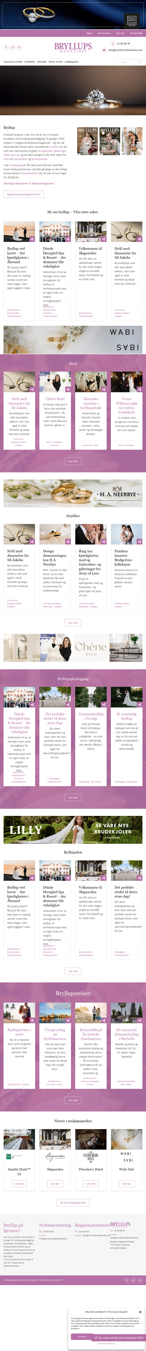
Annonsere (104, 33)
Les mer (19, 1183)
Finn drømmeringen (52, 604)
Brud (49, 442)
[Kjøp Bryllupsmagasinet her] (24, 194)
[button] (140, 1312)
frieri (6, 159)
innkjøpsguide (17, 165)
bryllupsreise (39, 159)
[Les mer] (73, 461)
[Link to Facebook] (6, 47)
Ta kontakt (136, 33)
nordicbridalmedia (97, 1235)
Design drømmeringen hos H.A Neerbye (54, 558)
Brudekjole (57, 442)
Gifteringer (48, 607)
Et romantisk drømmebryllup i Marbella (127, 1034)
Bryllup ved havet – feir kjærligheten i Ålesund (18, 255)
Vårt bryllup (96, 782)
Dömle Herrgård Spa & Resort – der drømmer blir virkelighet (54, 257)
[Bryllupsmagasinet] (73, 47)
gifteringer (60, 151)
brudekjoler (45, 151)
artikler (54, 146)
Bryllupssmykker (122, 313)
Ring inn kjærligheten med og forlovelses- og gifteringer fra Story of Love (90, 562)
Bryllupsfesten (13, 310)
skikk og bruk (12, 155)
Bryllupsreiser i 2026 (19, 1032)
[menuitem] (89, 33)
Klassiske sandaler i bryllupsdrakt (90, 403)
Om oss (120, 33)
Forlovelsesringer (86, 604)
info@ (86, 1235)
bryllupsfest (20, 159)
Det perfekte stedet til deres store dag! (55, 718)
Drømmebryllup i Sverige (91, 716)
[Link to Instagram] (12, 47)
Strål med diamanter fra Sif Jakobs (125, 253)
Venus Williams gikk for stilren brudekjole (126, 405)
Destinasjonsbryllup (90, 1081)
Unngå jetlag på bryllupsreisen (55, 1034)
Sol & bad (50, 1085)
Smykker (118, 316)
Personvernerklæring (106, 1344)
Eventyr (25, 1085)
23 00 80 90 (123, 43)
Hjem (89, 33)
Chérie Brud (55, 399)
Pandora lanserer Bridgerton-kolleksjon (124, 558)
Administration (33, 1280)
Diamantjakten (29, 173)
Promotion (47, 313)
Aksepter (82, 1336)
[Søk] (131, 61)
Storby (59, 1085)
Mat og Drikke (13, 313)
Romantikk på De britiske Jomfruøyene (91, 1034)
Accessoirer (120, 310)
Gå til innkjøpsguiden (73, 1202)
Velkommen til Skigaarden (90, 889)
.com (108, 1235)
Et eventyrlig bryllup (127, 716)
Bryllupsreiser (14, 1085)
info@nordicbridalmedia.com (125, 50)
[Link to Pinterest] (19, 47)
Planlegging (54, 779)
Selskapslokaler (14, 316)
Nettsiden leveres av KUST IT (51, 1280)
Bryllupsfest (48, 307)
